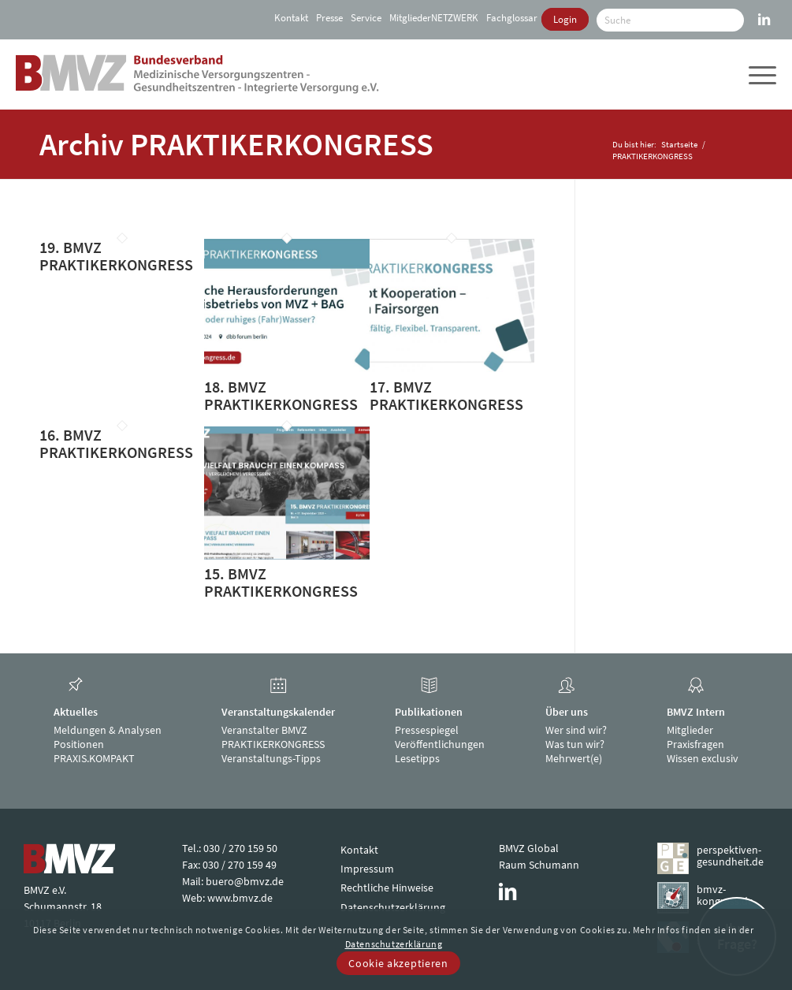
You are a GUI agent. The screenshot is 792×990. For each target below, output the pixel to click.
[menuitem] (289, 18)
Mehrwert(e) (573, 758)
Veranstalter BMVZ (264, 730)
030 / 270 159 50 (240, 848)
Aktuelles (76, 712)
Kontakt (291, 17)
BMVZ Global (529, 848)
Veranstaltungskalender (278, 712)
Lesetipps (417, 758)
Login (565, 19)
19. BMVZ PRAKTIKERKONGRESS (116, 255)
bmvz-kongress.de (725, 895)
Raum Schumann (539, 865)
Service (366, 17)
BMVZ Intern (696, 712)
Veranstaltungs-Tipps (271, 758)
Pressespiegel (427, 730)
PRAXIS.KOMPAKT (94, 758)
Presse (329, 17)
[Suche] (670, 20)
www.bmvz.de (240, 898)
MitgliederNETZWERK (433, 17)
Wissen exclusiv (702, 758)
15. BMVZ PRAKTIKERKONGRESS (281, 582)
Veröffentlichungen (440, 744)
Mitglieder (690, 730)
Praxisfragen (695, 744)
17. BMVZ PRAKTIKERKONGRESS (446, 395)
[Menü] (760, 74)
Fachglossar (511, 17)
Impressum (367, 869)
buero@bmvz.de (245, 881)
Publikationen (429, 712)
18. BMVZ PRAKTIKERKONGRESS (281, 395)
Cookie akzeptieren (398, 963)
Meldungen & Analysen (108, 730)
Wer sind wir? (576, 730)
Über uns (566, 712)
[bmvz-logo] (197, 74)
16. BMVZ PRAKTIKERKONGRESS (116, 443)
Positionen (79, 744)
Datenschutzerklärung (392, 907)
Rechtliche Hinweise (386, 887)
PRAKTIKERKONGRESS (273, 744)
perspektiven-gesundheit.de (730, 856)
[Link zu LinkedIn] (764, 12)
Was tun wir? (574, 744)
